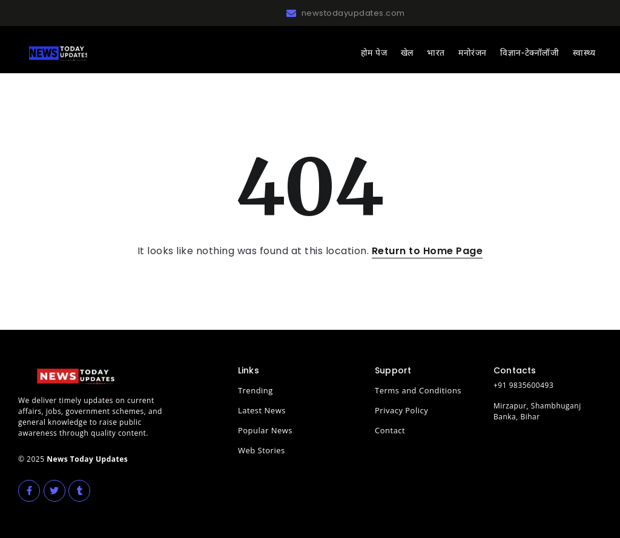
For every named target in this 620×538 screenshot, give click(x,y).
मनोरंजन (472, 52)
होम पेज (374, 52)
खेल (407, 52)
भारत (436, 52)
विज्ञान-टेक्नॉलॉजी (529, 52)
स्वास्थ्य (584, 52)
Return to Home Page (427, 251)
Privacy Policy (401, 410)
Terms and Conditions (418, 390)
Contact (390, 430)
